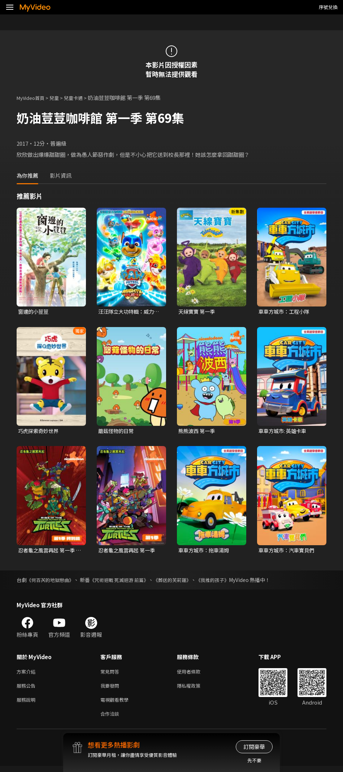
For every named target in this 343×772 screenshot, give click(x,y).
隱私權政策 (194, 689)
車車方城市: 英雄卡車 (284, 432)
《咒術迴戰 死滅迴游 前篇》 (125, 581)
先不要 (254, 760)
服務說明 (27, 704)
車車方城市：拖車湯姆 (205, 551)
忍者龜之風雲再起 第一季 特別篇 (48, 552)
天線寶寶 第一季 (197, 312)
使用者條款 (194, 674)
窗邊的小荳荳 (34, 312)
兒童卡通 (81, 97)
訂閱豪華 (254, 746)
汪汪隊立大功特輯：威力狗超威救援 (128, 312)
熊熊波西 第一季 (197, 432)
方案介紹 (27, 674)
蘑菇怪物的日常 (117, 432)
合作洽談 (111, 719)
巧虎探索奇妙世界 (39, 432)
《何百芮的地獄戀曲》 (52, 581)
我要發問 (111, 689)
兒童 (60, 97)
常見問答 (111, 674)
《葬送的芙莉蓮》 (181, 581)
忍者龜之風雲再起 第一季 (128, 551)
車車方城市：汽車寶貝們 (288, 551)
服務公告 (27, 689)
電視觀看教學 (116, 704)
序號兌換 (328, 7)
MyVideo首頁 (33, 97)
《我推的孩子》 (224, 581)
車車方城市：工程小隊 (286, 312)
